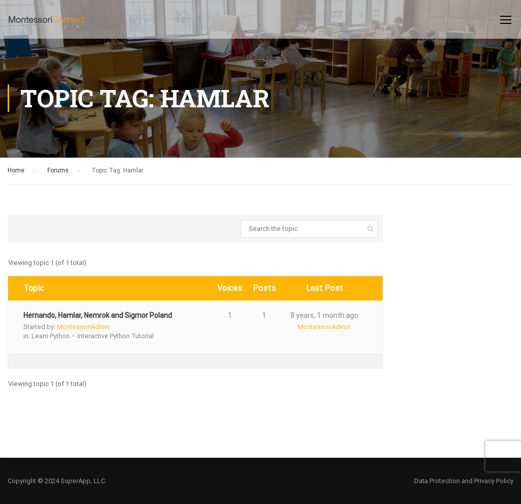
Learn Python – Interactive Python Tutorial (93, 336)
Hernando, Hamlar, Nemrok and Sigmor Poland (97, 315)
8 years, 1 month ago (324, 315)
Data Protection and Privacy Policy (463, 481)
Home (16, 170)
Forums (58, 170)
